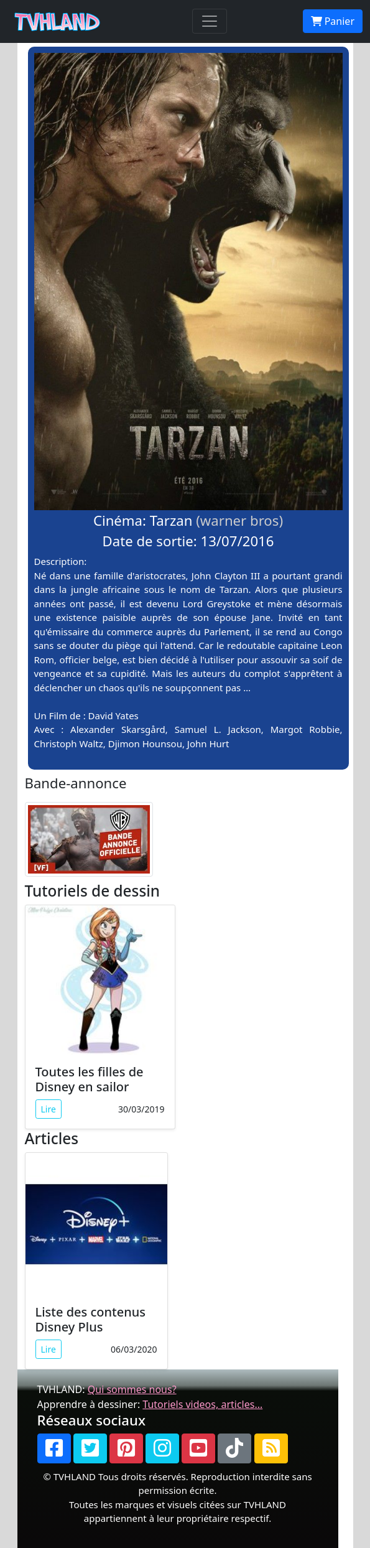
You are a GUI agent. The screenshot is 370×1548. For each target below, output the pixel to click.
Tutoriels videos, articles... (202, 1404)
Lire (48, 1109)
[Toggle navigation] (209, 21)
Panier (332, 21)
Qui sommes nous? (132, 1389)
